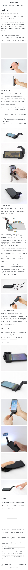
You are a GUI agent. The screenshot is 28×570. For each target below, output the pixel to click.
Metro (18, 551)
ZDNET (21, 551)
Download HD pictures (5, 342)
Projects (5, 5)
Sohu (24, 556)
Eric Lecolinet (16, 35)
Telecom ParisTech (14, 37)
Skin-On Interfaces (6, 564)
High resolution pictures (12, 517)
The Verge (23, 40)
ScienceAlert (19, 555)
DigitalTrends (14, 40)
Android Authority (9, 553)
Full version (17, 521)
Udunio (2, 271)
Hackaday (23, 553)
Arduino (3, 553)
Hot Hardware (13, 555)
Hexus (14, 553)
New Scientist (9, 40)
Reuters (19, 40)
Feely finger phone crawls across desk (12, 529)
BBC (4, 40)
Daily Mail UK (14, 551)
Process (18, 5)
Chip (3, 558)
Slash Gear (8, 555)
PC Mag (3, 555)
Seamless (6, 558)
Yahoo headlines (12, 556)
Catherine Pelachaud (7, 35)
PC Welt (6, 556)
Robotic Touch (23, 564)
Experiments (11, 5)
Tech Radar (18, 553)
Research (23, 5)
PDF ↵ (13, 508)
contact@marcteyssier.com (6, 337)
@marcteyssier (13, 339)
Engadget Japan (19, 556)
